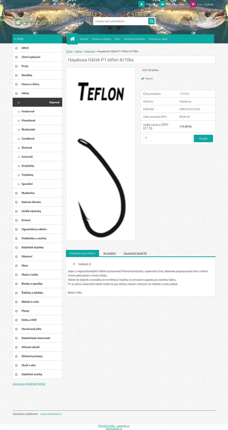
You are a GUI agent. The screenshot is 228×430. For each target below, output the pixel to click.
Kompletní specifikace (82, 253)
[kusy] (147, 138)
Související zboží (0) (135, 253)
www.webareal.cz (51, 414)
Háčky (78, 51)
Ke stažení (109, 253)
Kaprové (90, 51)
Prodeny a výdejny (101, 39)
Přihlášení (149, 4)
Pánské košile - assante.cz (114, 426)
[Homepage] (74, 38)
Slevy (117, 39)
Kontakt (84, 39)
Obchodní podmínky (134, 39)
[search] (151, 21)
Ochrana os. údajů (158, 39)
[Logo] (36, 21)
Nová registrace (174, 4)
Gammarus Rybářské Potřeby (28, 384)
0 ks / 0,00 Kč (205, 4)
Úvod (69, 51)
